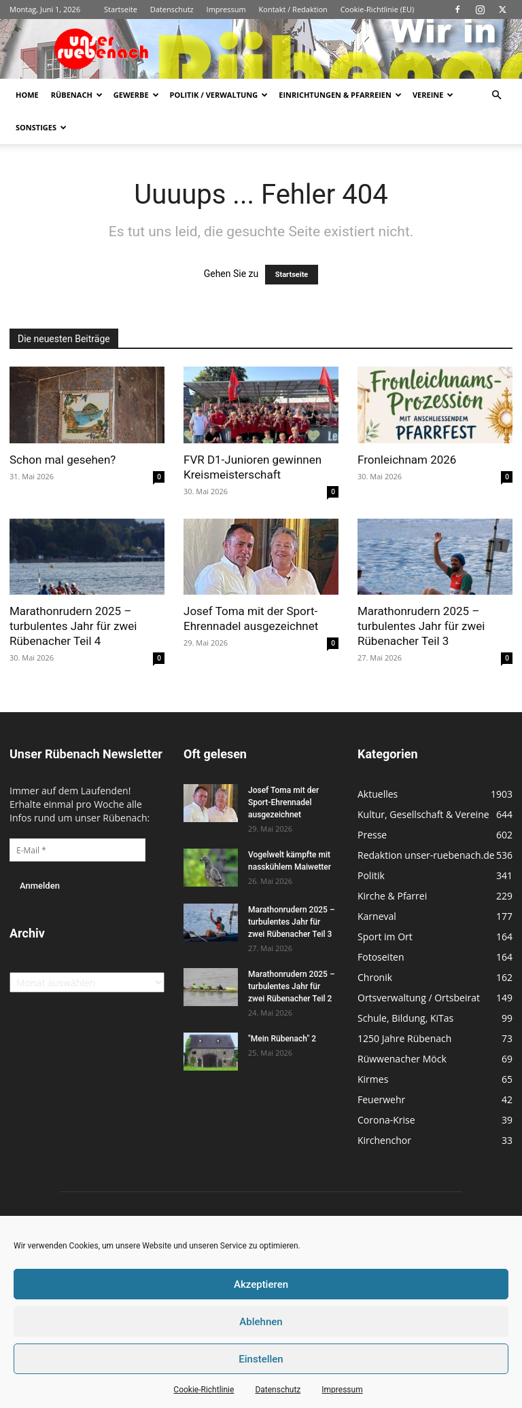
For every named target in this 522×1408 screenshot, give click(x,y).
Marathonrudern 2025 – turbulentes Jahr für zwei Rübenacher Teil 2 (291, 986)
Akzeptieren (261, 1284)
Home (27, 95)
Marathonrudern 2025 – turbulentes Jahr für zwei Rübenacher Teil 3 (421, 626)
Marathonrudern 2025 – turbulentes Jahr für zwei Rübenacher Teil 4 (73, 626)
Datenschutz (277, 1389)
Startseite (120, 9)
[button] (496, 95)
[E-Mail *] (77, 850)
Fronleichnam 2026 (407, 459)
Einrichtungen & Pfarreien (340, 95)
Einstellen (261, 1359)
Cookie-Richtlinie (203, 1389)
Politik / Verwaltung (219, 95)
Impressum (341, 1389)
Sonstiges (41, 127)
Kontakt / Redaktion (293, 9)
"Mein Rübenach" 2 (282, 1038)
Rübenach (77, 95)
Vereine (433, 95)
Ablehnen (260, 1322)
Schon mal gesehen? (63, 459)
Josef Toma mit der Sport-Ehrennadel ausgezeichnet (283, 802)
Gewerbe (136, 95)
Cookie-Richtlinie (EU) (378, 9)
